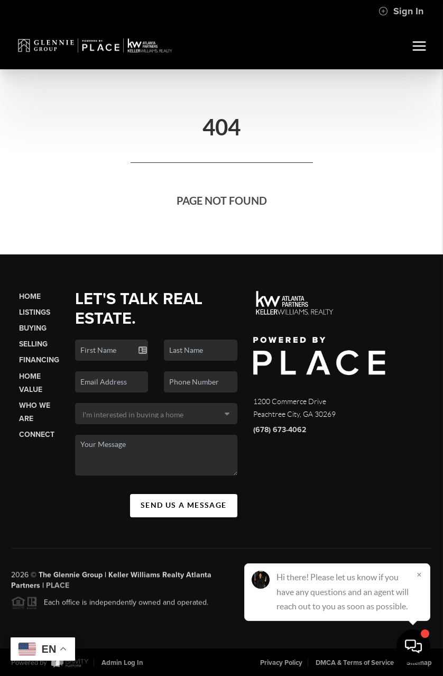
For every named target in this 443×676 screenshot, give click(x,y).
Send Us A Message (184, 505)
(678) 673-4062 (279, 429)
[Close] (419, 574)
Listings (34, 312)
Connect (36, 434)
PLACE (57, 587)
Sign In (401, 11)
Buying (33, 328)
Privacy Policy (281, 663)
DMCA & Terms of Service (355, 663)
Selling (33, 344)
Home (30, 296)
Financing (39, 359)
